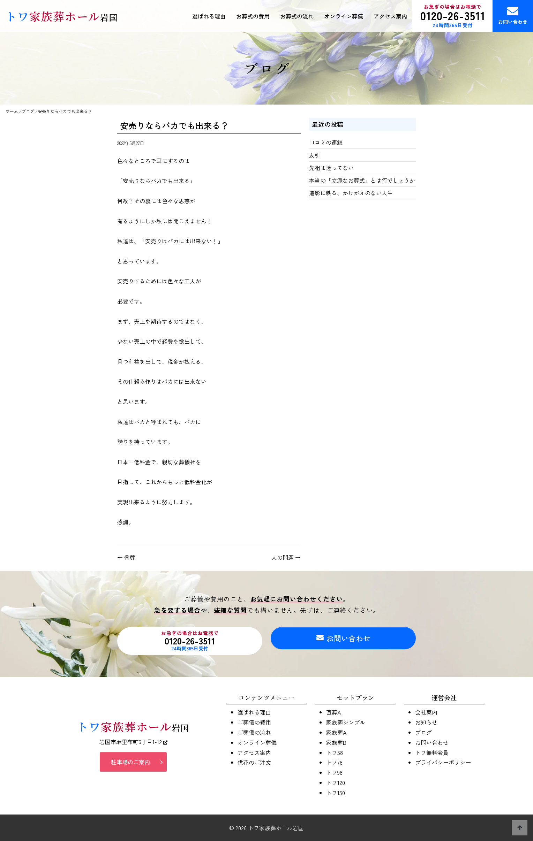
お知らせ (426, 722)
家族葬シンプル (345, 722)
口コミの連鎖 (326, 142)
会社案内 (426, 712)
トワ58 (334, 752)
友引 (314, 155)
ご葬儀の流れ (254, 732)
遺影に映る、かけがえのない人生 (351, 193)
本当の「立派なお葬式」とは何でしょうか (362, 180)
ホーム (12, 111)
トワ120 (335, 782)
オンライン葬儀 (343, 16)
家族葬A (336, 732)
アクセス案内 (390, 16)
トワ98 (334, 772)
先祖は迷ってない (331, 167)
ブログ (28, 111)
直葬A (333, 712)
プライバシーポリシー (443, 762)
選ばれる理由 (209, 16)
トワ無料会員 (432, 752)
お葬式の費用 (253, 16)
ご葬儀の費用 (254, 722)
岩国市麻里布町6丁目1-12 (133, 744)
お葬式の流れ (297, 16)
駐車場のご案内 (130, 764)
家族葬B (336, 742)
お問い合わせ (513, 15)
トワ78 (334, 762)
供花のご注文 (254, 762)
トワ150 (335, 792)
